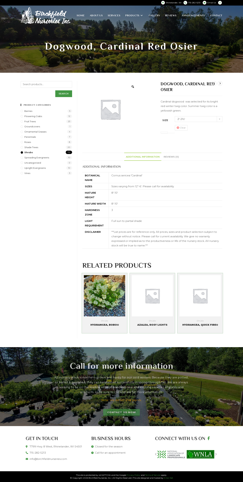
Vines (27, 173)
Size (165, 120)
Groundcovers (32, 126)
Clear (183, 127)
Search (64, 93)
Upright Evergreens (35, 168)
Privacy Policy (133, 475)
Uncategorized (32, 162)
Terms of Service (152, 475)
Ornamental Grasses (35, 131)
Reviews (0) (171, 156)
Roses (27, 142)
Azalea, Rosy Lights (152, 324)
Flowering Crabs (33, 116)
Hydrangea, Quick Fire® (200, 324)
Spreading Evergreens (36, 157)
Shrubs (104, 320)
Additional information (143, 156)
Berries (28, 111)
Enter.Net (168, 478)
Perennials (30, 137)
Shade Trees (31, 147)
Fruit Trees (30, 121)
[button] (155, 454)
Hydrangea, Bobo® (104, 324)
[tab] (142, 157)
